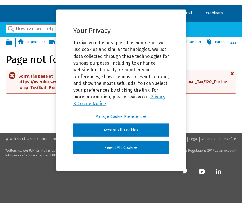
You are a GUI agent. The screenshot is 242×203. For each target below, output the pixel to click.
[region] (121, 90)
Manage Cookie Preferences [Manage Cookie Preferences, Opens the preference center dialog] (121, 116)
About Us (208, 139)
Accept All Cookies (121, 130)
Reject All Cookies (121, 147)
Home (28, 42)
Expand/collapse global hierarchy (12, 42)
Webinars (214, 13)
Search (11, 29)
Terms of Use (229, 139)
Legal (193, 139)
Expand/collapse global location (233, 40)
